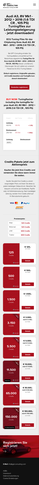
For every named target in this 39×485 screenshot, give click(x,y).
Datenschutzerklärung (11, 476)
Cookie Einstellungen (10, 478)
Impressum (7, 473)
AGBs (5, 471)
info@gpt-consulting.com (17, 464)
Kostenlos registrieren (19, 87)
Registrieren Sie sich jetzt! (15, 445)
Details (27, 261)
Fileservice (10, 69)
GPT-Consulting (16, 53)
